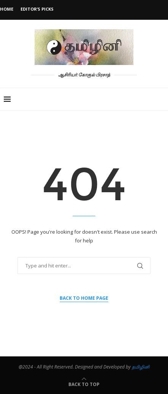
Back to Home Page (84, 298)
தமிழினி (140, 367)
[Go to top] (84, 384)
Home (6, 9)
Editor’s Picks (37, 9)
